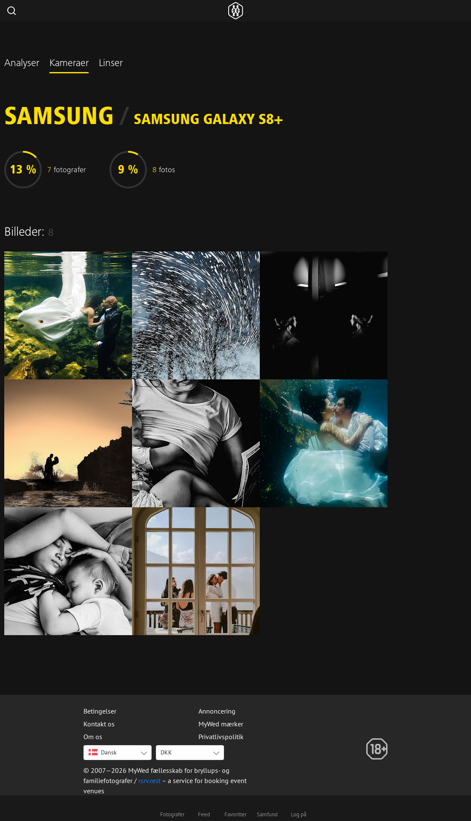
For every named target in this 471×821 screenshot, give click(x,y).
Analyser (21, 64)
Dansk (103, 752)
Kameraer (69, 64)
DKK (166, 752)
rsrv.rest (149, 780)
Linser (111, 64)
